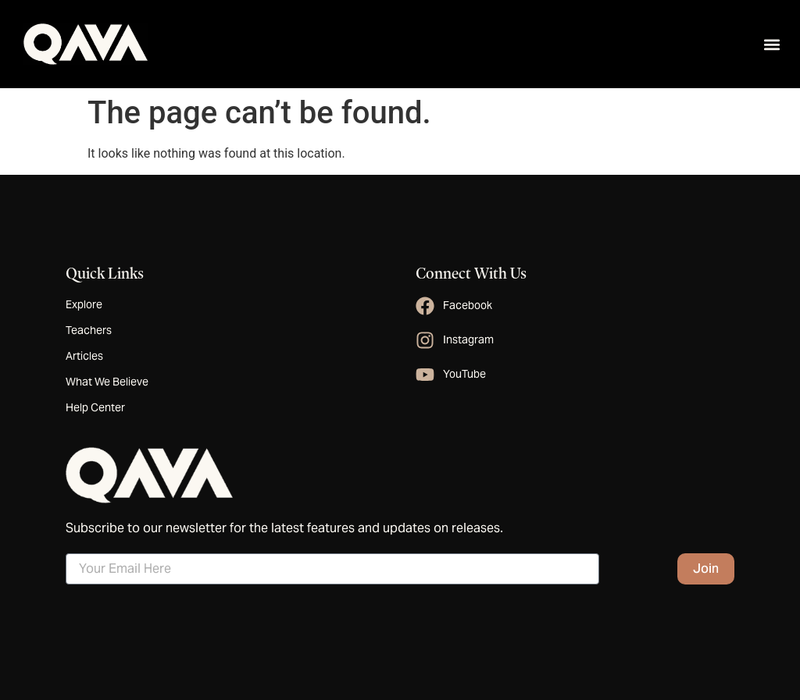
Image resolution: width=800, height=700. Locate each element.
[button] (771, 44)
